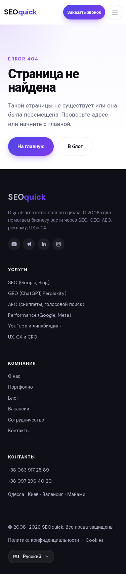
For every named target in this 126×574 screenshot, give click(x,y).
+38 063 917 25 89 (28, 470)
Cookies (94, 540)
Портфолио (20, 387)
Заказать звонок (84, 12)
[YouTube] (14, 244)
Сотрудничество (26, 420)
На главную (30, 146)
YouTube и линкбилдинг (34, 326)
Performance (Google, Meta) (39, 315)
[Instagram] (58, 244)
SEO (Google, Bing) (29, 282)
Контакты (19, 431)
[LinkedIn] (44, 244)
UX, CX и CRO (22, 337)
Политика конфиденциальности (43, 540)
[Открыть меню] (115, 12)
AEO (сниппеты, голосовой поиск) (46, 304)
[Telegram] (29, 244)
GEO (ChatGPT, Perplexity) (37, 293)
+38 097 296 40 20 (30, 481)
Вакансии (18, 409)
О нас (14, 376)
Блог (13, 398)
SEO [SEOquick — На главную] (20, 12)
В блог (75, 146)
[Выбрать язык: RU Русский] (31, 556)
